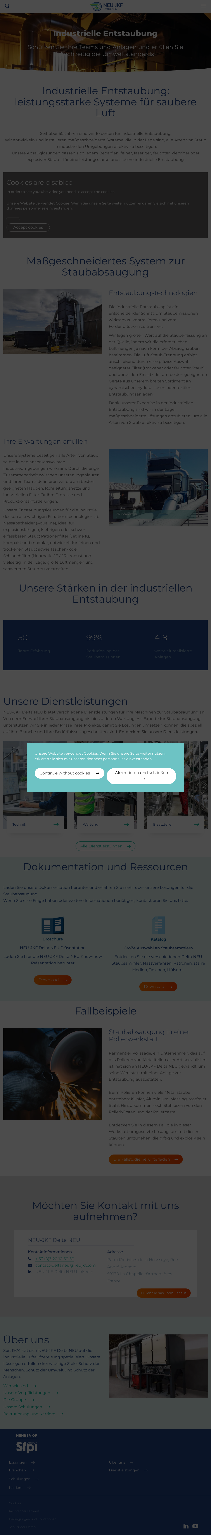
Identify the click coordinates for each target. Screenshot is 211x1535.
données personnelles (105, 759)
